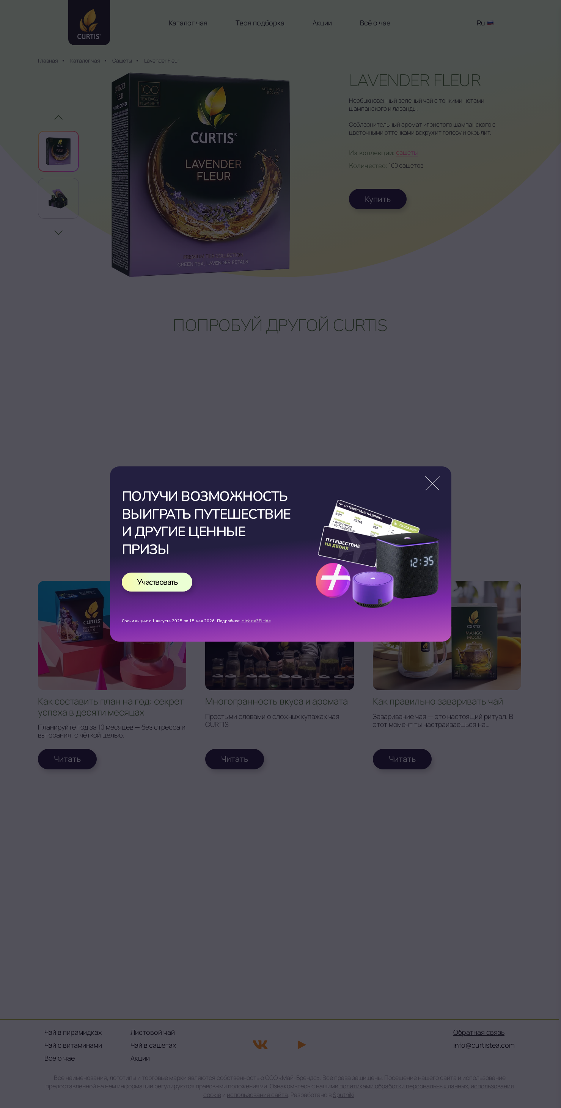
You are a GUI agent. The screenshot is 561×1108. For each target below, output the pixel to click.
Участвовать (157, 582)
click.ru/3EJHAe (256, 621)
